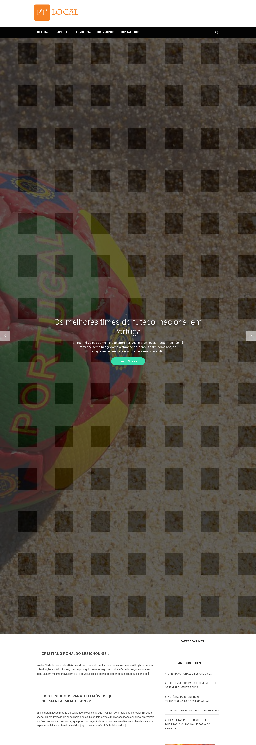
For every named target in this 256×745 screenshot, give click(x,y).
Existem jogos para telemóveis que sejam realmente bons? (78, 698)
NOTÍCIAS (43, 32)
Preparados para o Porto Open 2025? (193, 710)
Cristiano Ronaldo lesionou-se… (75, 654)
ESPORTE (62, 32)
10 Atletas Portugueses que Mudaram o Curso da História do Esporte (187, 724)
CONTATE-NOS (130, 32)
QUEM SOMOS (106, 32)
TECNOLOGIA (82, 32)
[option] (128, 336)
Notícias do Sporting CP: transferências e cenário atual (187, 699)
